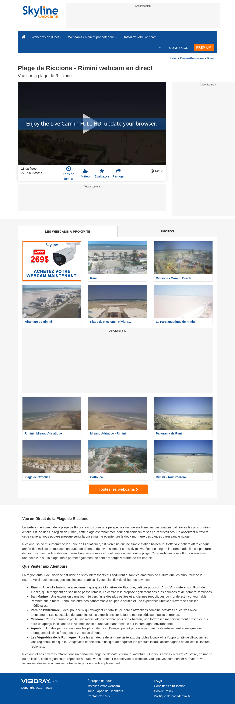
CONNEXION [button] (178, 47)
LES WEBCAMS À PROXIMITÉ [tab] (67, 231)
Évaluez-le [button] (101, 173)
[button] (157, 47)
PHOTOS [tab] (167, 231)
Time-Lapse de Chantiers (105, 691)
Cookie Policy (163, 691)
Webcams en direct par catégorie (93, 37)
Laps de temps (68, 173)
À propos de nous (99, 681)
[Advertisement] (143, 18)
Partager (118, 173)
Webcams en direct (47, 37)
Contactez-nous (98, 696)
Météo (85, 173)
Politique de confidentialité (172, 696)
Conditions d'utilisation (170, 686)
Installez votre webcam (140, 37)
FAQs (158, 681)
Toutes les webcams (118, 489)
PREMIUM (203, 47)
